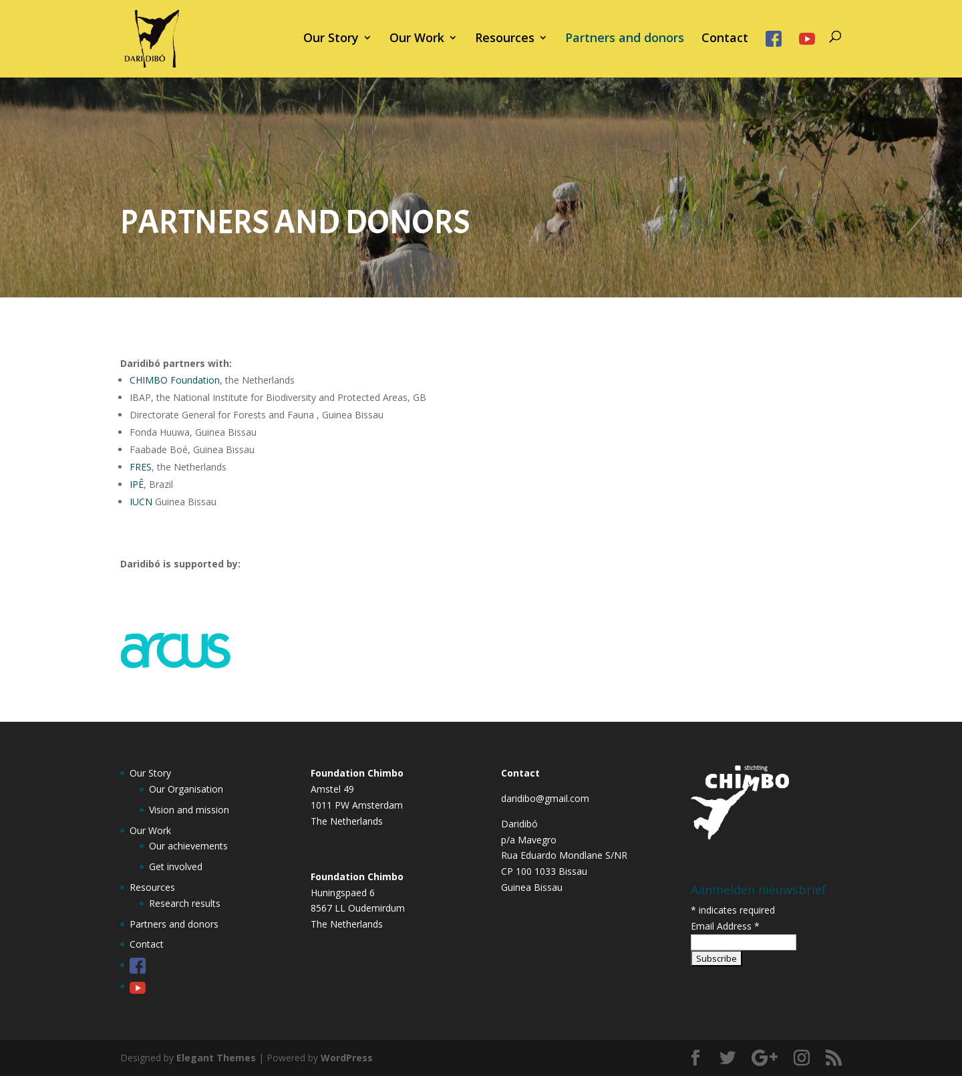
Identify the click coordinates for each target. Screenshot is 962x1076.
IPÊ (137, 484)
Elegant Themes (216, 1057)
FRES (141, 466)
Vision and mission (189, 809)
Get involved (175, 866)
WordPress (347, 1057)
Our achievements (188, 845)
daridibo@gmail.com (545, 798)
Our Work (416, 39)
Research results (184, 903)
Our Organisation (186, 789)
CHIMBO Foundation (175, 380)
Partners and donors (624, 39)
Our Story (331, 39)
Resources (504, 39)
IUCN (141, 501)
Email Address (725, 926)
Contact (724, 39)
